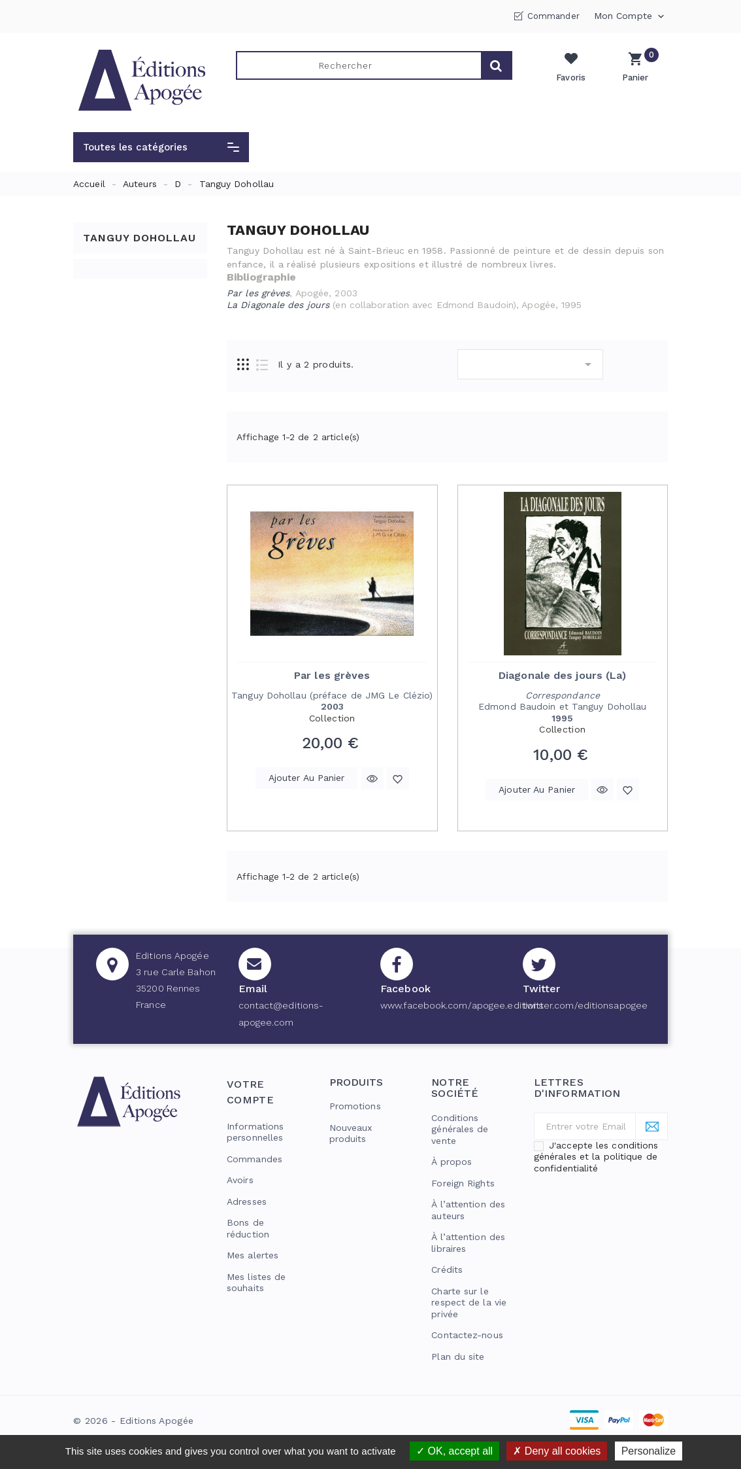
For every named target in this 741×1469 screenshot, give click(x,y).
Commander (553, 16)
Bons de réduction (248, 1228)
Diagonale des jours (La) (562, 675)
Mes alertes (252, 1255)
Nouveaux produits (350, 1133)
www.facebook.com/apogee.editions (462, 1005)
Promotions (355, 1106)
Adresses (247, 1201)
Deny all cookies (557, 1451)
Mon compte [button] (630, 16)
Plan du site (457, 1356)
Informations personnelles (255, 1132)
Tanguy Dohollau (139, 238)
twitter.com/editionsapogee (585, 1005)
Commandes (254, 1159)
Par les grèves (332, 675)
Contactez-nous (466, 1335)
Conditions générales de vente (459, 1129)
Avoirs (240, 1180)
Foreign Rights (462, 1183)
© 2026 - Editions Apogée (133, 1420)
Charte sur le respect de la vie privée (468, 1302)
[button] (161, 147)
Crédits (447, 1269)
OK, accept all (454, 1451)
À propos (451, 1161)
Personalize (648, 1451)
